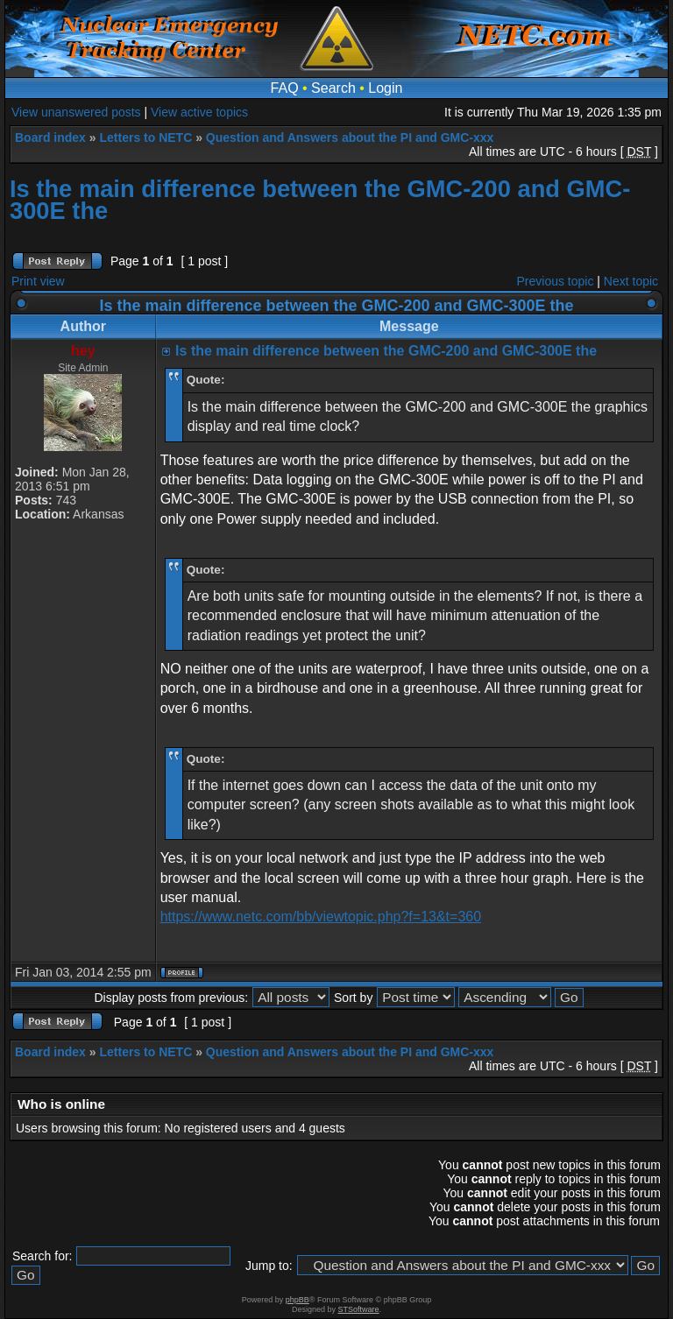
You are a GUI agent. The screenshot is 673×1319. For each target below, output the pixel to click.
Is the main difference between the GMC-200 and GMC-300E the (320, 199)
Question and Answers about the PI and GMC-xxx (350, 137)
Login (385, 88)
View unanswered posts (76, 112)
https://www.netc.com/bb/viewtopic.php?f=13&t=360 (320, 916)
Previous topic (555, 281)
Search (333, 88)
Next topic (631, 281)
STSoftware (358, 1309)
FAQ (285, 88)
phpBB (297, 1299)
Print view (38, 281)
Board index (50, 137)
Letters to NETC (145, 137)
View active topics (199, 112)
